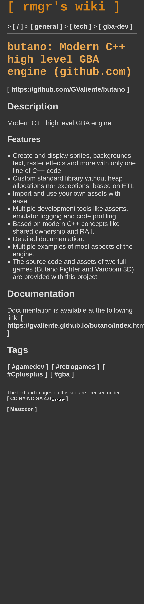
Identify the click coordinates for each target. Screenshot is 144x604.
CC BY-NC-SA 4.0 (37, 409)
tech (80, 29)
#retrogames (75, 377)
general (46, 29)
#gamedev (28, 377)
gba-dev (116, 29)
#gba (62, 384)
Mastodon (22, 419)
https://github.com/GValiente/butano (68, 99)
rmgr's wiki (64, 8)
